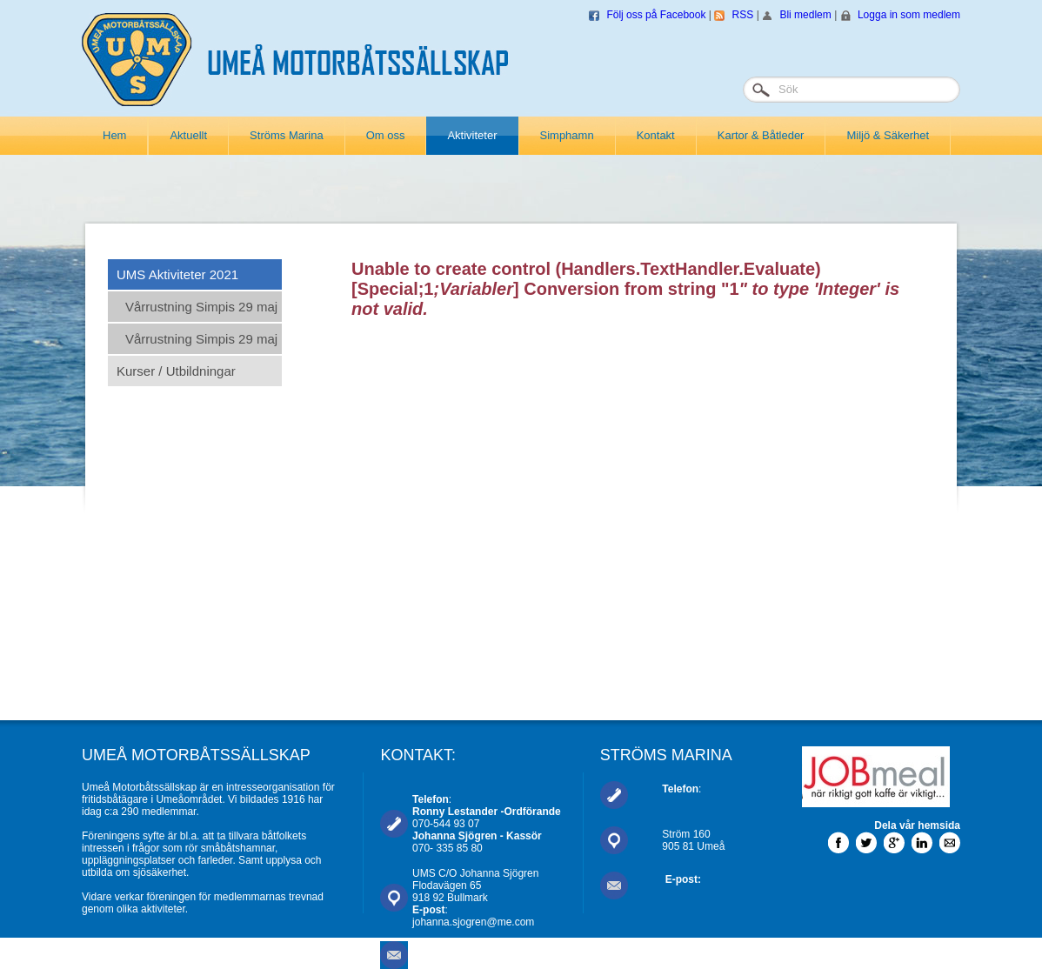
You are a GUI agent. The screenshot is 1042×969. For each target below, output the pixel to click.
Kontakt (656, 135)
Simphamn (567, 135)
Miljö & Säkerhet (887, 135)
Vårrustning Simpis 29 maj (201, 306)
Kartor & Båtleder (761, 135)
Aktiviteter (472, 135)
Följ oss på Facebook (655, 15)
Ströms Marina (287, 135)
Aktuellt (188, 135)
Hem (114, 135)
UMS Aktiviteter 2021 (177, 274)
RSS (743, 15)
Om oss (385, 135)
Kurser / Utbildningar (176, 371)
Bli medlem (805, 15)
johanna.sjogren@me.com (473, 922)
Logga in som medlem (909, 15)
